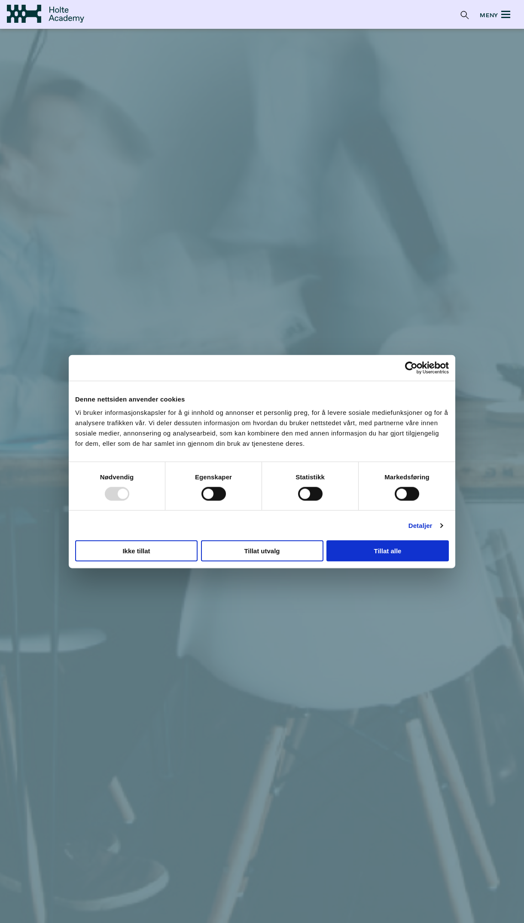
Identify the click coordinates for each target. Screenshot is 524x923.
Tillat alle (388, 551)
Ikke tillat (136, 551)
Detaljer (420, 525)
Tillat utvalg (262, 551)
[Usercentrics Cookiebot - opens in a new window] (411, 367)
